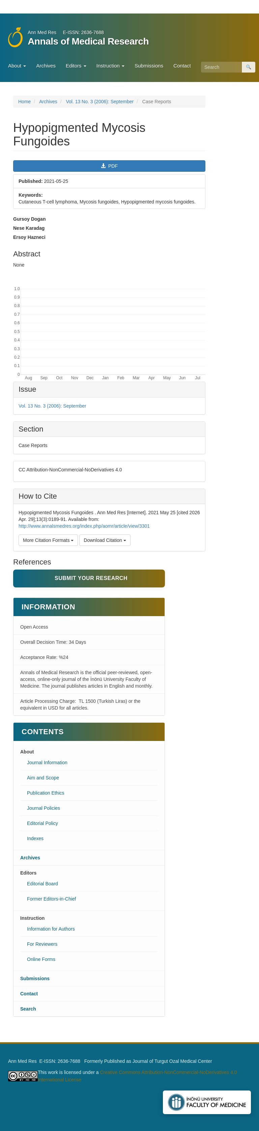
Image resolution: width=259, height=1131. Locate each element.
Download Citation (105, 540)
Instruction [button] (110, 65)
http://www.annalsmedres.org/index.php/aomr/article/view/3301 (84, 526)
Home (24, 101)
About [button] (17, 65)
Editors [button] (76, 65)
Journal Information (47, 762)
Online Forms (41, 959)
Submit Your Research (91, 578)
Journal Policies (43, 808)
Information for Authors (51, 929)
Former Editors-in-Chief (51, 899)
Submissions (149, 65)
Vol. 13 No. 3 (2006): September (100, 101)
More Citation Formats (48, 540)
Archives (46, 65)
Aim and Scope (43, 777)
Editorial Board (42, 883)
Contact (182, 65)
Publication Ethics (45, 793)
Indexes (35, 838)
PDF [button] (109, 166)
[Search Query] (221, 67)
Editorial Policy (42, 823)
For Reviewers (42, 944)
